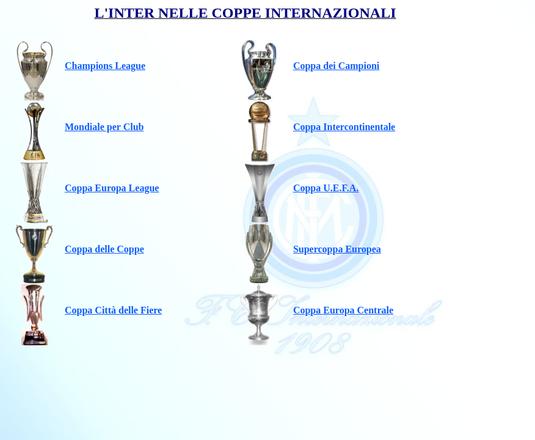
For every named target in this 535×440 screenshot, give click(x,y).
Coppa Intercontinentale (344, 127)
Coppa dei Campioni (336, 66)
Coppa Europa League (112, 188)
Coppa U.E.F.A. (325, 188)
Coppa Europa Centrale (343, 310)
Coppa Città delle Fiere (113, 310)
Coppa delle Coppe (104, 249)
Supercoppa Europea (337, 249)
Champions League (105, 66)
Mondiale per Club (104, 127)
